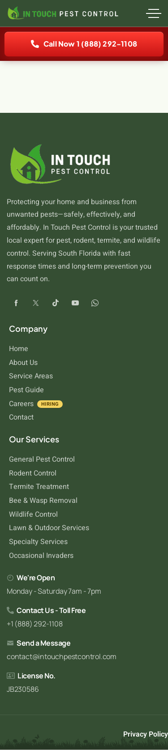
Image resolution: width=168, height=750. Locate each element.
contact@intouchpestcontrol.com (61, 656)
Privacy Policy (145, 734)
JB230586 (23, 689)
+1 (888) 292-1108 (35, 624)
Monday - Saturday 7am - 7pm (54, 591)
